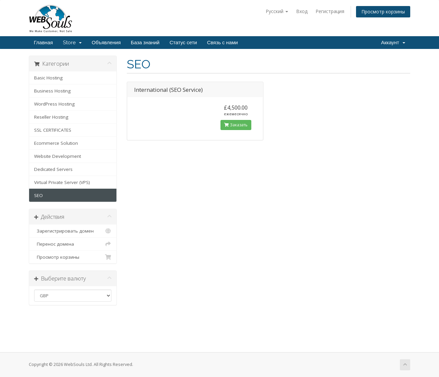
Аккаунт (393, 43)
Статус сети (183, 43)
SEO (38, 195)
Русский (277, 11)
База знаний (145, 43)
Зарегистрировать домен (72, 231)
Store (72, 43)
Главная (43, 43)
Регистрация (330, 11)
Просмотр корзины (383, 11)
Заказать (236, 125)
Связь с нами (222, 43)
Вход (302, 11)
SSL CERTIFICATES (52, 130)
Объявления (106, 43)
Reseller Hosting (51, 117)
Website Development (57, 156)
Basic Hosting (48, 78)
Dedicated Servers (53, 169)
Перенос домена (72, 244)
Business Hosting (52, 91)
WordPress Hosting (54, 104)
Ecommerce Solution (56, 143)
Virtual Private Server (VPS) (62, 182)
